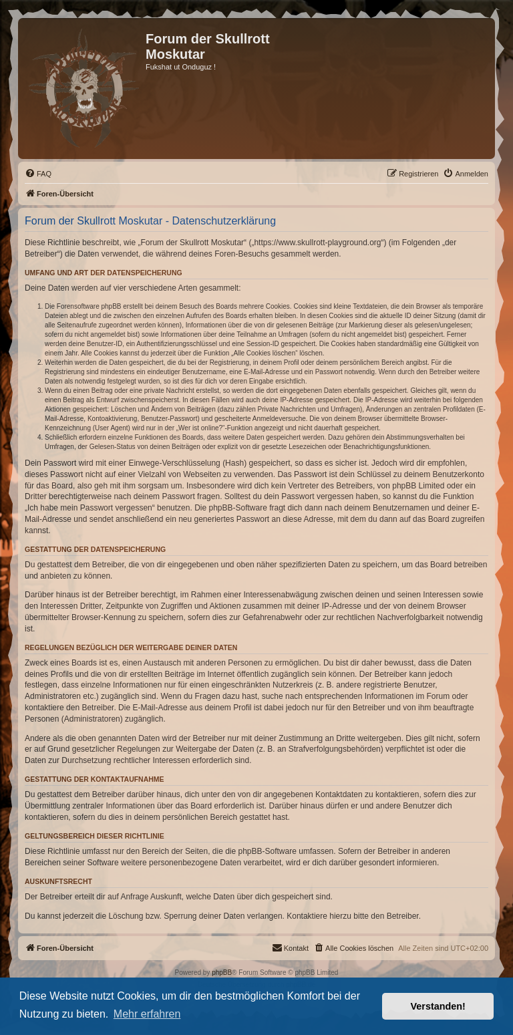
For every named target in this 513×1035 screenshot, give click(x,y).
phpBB (222, 972)
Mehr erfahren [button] (147, 1014)
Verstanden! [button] (438, 1006)
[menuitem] (38, 174)
